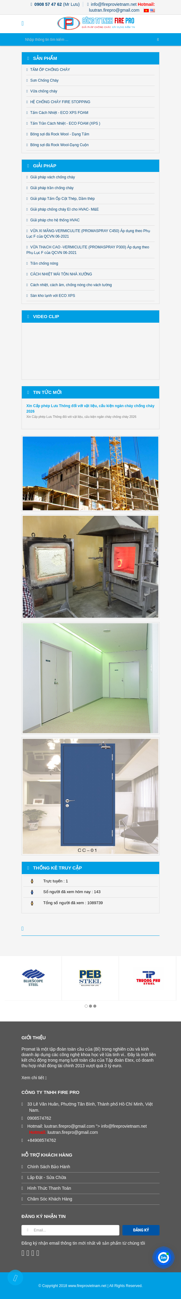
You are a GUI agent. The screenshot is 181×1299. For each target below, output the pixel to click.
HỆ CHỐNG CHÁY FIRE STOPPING (58, 102)
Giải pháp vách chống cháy (50, 177)
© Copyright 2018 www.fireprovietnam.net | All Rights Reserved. (90, 1286)
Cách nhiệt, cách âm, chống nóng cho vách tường (69, 285)
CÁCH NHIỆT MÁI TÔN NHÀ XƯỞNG (59, 274)
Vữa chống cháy (41, 91)
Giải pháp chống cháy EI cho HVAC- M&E (62, 209)
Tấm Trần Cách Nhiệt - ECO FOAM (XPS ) (63, 123)
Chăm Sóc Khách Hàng (50, 1198)
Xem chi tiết (34, 1077)
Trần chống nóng (42, 263)
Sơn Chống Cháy (42, 80)
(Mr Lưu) (55, 4)
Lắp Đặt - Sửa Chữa (47, 1177)
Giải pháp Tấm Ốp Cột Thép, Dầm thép (60, 198)
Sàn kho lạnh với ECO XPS (50, 296)
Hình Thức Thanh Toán (50, 1188)
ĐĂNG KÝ (141, 1230)
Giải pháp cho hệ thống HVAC (53, 220)
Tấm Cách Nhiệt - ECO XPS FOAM (57, 113)
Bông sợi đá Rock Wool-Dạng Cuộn (57, 145)
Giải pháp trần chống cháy (50, 188)
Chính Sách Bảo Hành (49, 1166)
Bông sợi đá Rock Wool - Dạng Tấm (57, 134)
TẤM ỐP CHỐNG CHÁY (48, 70)
